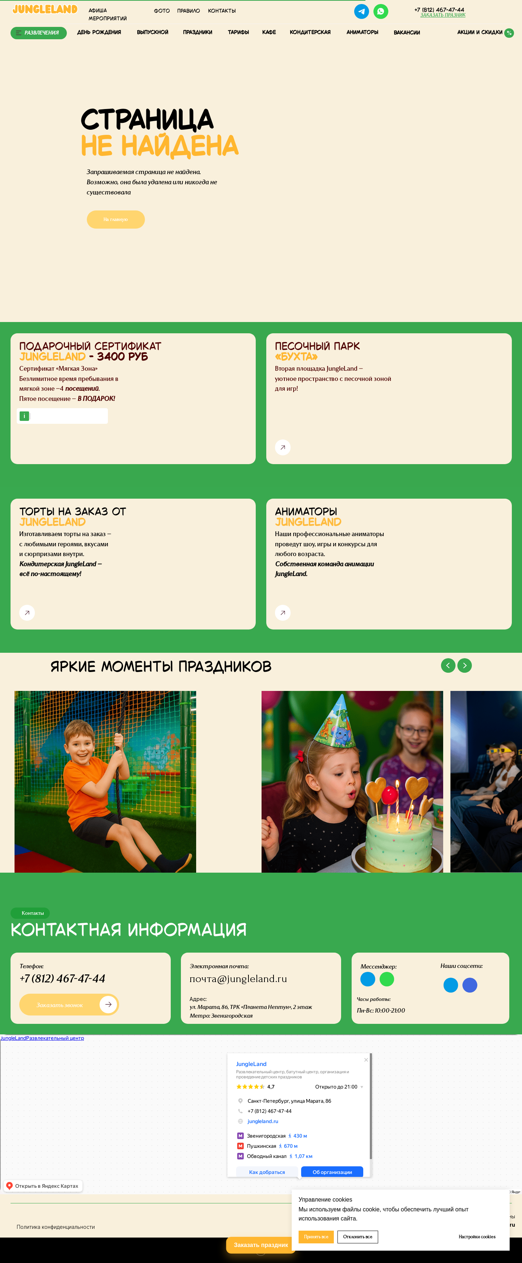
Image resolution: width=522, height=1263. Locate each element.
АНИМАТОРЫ (308, 517)
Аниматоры (362, 33)
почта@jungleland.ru (238, 978)
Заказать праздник (261, 1245)
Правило (188, 11)
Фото (162, 11)
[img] (401, 11)
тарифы (238, 33)
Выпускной (152, 33)
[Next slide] (464, 665)
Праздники (197, 33)
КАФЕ (269, 33)
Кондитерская (310, 33)
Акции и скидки (479, 33)
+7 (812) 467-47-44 (62, 978)
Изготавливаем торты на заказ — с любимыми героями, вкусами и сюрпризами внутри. (65, 554)
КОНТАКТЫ (222, 11)
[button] (442, 15)
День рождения (99, 33)
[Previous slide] (448, 665)
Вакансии (407, 33)
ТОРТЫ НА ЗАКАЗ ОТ (72, 517)
